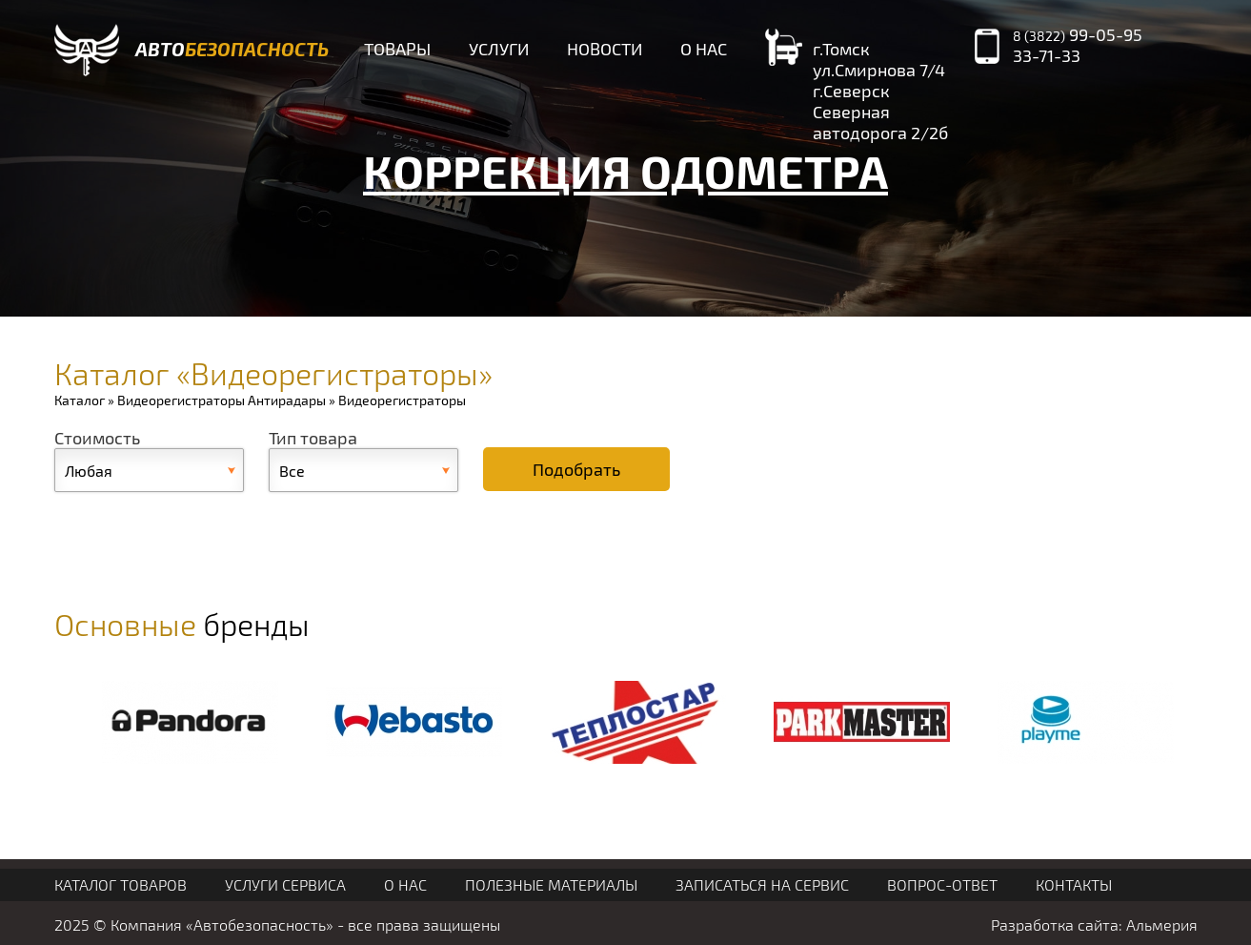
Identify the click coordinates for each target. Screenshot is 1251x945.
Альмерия (1162, 924)
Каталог (79, 400)
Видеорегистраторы (402, 400)
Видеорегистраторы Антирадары (221, 400)
